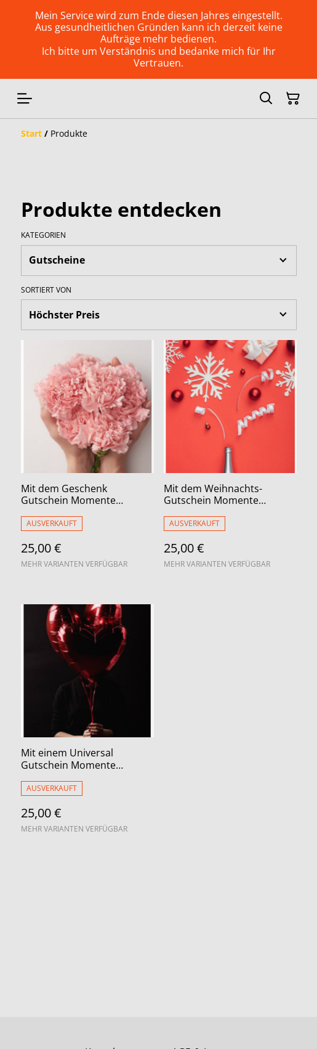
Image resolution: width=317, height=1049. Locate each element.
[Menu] (24, 98)
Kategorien (43, 235)
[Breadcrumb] (159, 133)
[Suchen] (265, 98)
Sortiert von (46, 290)
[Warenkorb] (293, 98)
